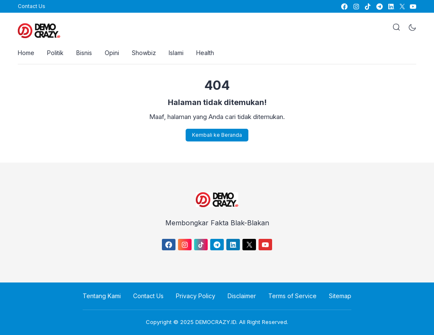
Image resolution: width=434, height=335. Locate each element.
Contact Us (31, 6)
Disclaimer (242, 295)
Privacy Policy (195, 295)
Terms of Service (292, 295)
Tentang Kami (102, 295)
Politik (55, 52)
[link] (344, 6)
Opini (112, 52)
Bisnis (84, 52)
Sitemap (340, 295)
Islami (176, 52)
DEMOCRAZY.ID (215, 321)
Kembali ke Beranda (217, 135)
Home (26, 52)
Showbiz (144, 52)
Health (205, 52)
